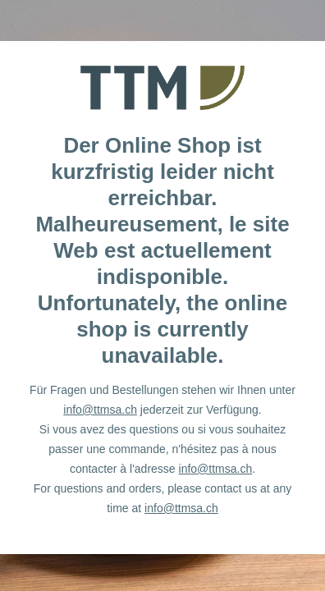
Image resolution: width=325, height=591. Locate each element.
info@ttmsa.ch (100, 409)
